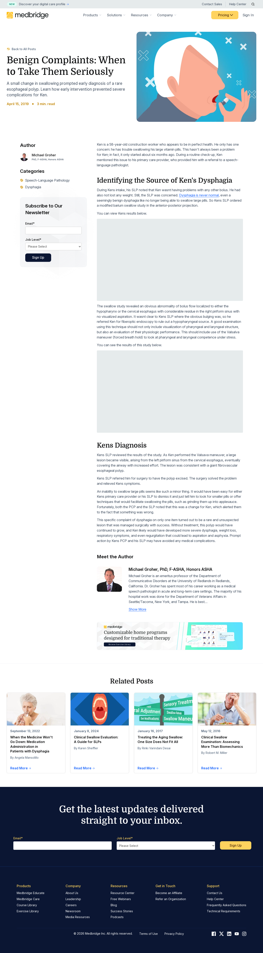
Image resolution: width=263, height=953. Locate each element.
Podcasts (117, 917)
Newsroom (73, 911)
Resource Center (122, 893)
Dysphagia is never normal (199, 195)
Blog (114, 905)
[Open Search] (253, 4)
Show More (137, 609)
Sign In (248, 15)
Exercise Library (28, 911)
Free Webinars (121, 899)
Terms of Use (148, 933)
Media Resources (78, 917)
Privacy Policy (174, 933)
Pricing (226, 15)
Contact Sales (212, 4)
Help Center (237, 4)
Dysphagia (30, 187)
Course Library (27, 905)
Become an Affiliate (169, 893)
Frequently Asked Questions (226, 905)
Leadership (73, 899)
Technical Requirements (223, 911)
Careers (71, 905)
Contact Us (214, 893)
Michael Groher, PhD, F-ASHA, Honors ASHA (170, 569)
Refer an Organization (171, 899)
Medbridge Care (28, 899)
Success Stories (122, 911)
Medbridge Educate (30, 893)
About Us (72, 893)
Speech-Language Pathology (45, 180)
